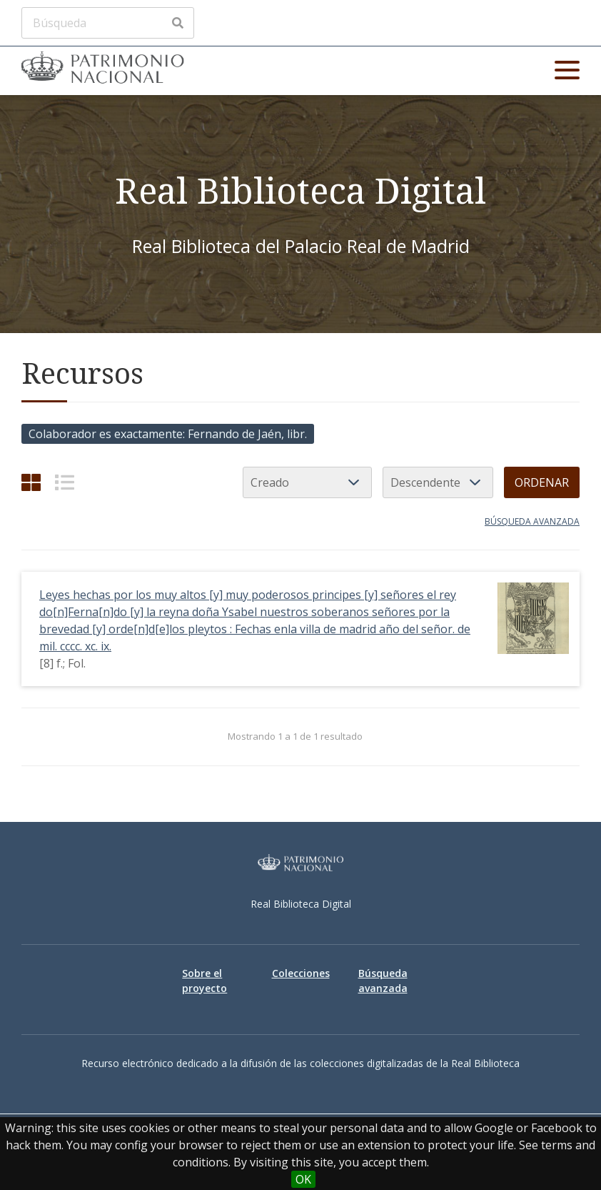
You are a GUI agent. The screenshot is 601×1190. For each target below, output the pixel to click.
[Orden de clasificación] (438, 482)
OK (303, 1179)
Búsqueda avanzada (532, 521)
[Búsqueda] (107, 23)
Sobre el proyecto (204, 980)
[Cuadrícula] (31, 482)
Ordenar (542, 482)
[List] (64, 482)
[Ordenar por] (307, 482)
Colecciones (301, 973)
